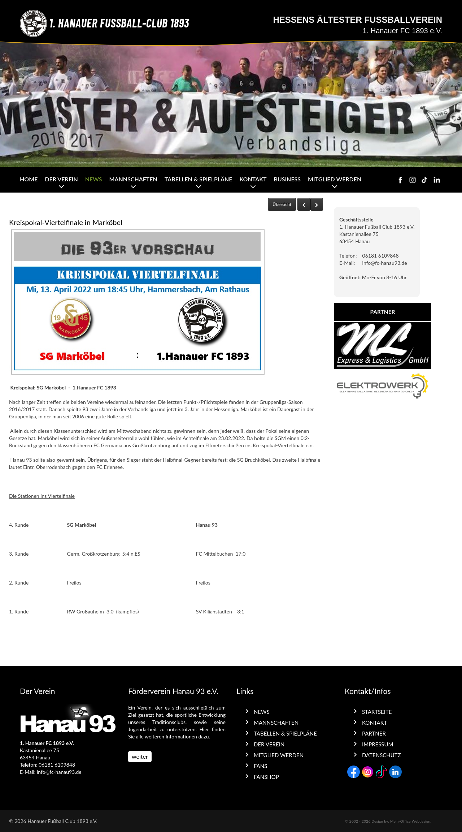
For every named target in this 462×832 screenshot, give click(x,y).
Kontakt (252, 179)
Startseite (377, 711)
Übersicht (282, 204)
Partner (374, 733)
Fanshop (266, 776)
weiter (140, 756)
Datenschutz (381, 755)
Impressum (377, 744)
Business (287, 179)
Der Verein (61, 179)
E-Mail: (347, 263)
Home (29, 179)
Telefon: (348, 256)
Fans (260, 766)
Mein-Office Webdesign (410, 821)
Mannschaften (133, 179)
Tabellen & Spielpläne (198, 179)
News (93, 179)
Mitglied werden (334, 179)
